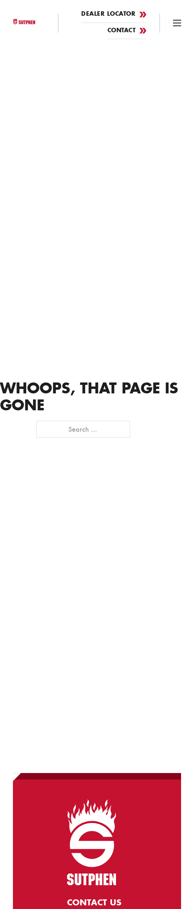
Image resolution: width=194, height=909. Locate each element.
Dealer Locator (113, 14)
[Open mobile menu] (177, 23)
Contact (127, 31)
